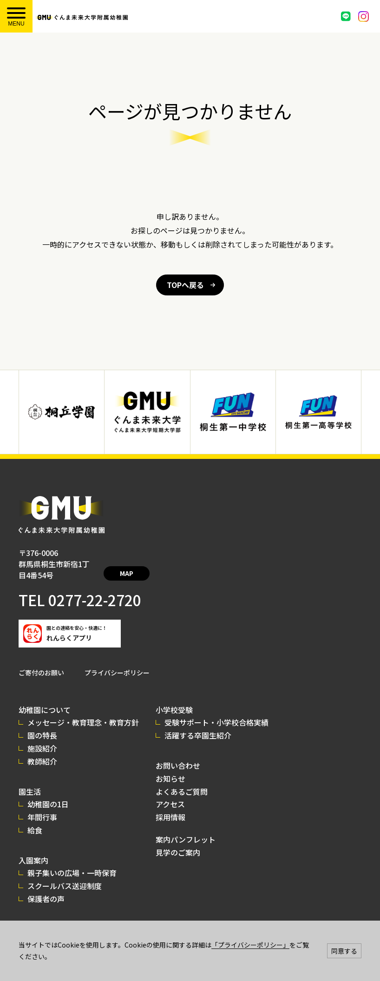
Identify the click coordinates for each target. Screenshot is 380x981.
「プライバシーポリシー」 (250, 944)
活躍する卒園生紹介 (197, 724)
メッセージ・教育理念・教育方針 (83, 711)
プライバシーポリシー (117, 661)
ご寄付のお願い (41, 661)
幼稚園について (45, 698)
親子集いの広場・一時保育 (72, 861)
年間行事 (42, 805)
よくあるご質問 (182, 780)
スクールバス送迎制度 (64, 874)
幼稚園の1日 (48, 792)
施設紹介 (42, 737)
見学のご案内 (178, 841)
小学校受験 (174, 698)
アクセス (170, 792)
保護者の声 (46, 887)
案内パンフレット (186, 828)
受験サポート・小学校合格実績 (216, 711)
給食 (34, 818)
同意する (344, 950)
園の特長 (42, 724)
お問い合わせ (178, 754)
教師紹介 (42, 750)
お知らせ (170, 767)
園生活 (30, 780)
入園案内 (33, 849)
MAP (143, 565)
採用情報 (170, 805)
